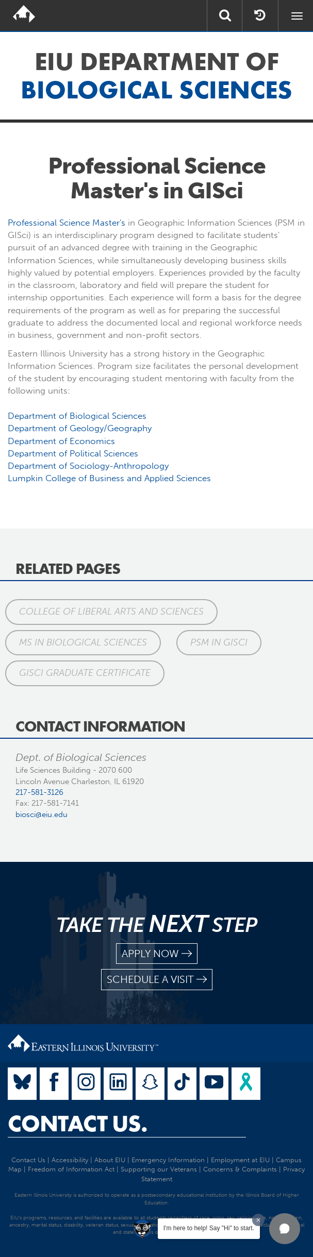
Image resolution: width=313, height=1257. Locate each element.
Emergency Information (168, 1160)
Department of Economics (61, 441)
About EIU (109, 1160)
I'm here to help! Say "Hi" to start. (208, 1228)
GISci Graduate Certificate (85, 672)
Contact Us (28, 1160)
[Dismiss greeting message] (258, 1220)
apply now (157, 953)
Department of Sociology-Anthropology (88, 466)
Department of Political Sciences (73, 453)
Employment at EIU (240, 1160)
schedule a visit (157, 979)
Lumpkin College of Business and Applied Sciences (109, 478)
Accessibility (70, 1160)
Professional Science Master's (66, 222)
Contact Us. (77, 1124)
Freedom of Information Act (71, 1169)
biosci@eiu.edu (41, 814)
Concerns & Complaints (240, 1169)
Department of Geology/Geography (80, 428)
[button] (284, 1228)
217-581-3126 (39, 792)
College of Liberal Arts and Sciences (111, 611)
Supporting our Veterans (159, 1169)
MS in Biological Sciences (83, 642)
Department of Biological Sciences (77, 416)
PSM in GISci (219, 642)
